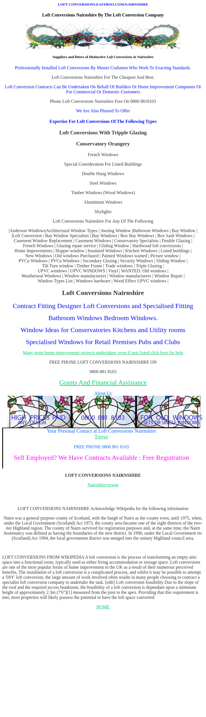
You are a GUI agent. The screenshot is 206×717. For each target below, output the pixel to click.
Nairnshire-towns (102, 484)
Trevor (101, 437)
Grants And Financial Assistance (103, 382)
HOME (102, 606)
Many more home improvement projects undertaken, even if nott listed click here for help (103, 352)
